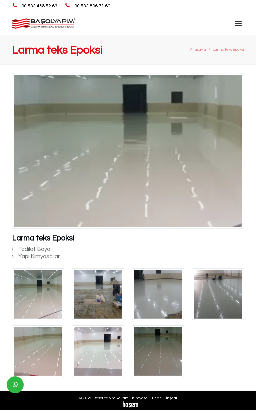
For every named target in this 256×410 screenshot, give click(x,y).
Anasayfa (198, 49)
